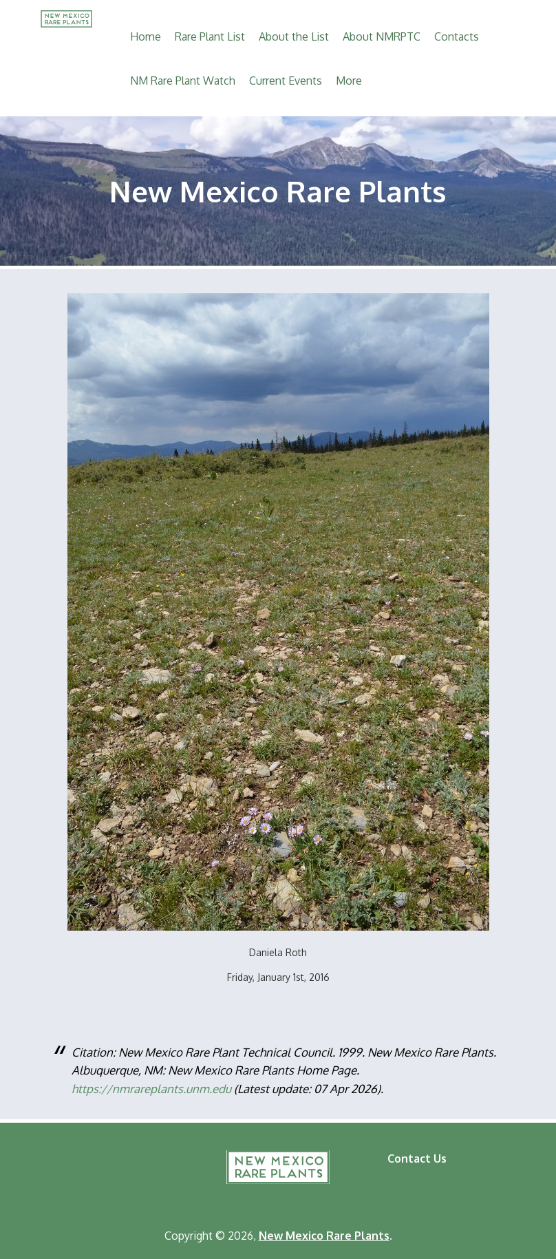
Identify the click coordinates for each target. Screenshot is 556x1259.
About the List (294, 36)
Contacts (456, 36)
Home (145, 36)
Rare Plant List (210, 36)
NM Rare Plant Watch (182, 80)
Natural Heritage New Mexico (135, 1171)
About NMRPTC (381, 36)
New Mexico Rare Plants (278, 1167)
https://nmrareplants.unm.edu (151, 1088)
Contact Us (417, 1158)
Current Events (285, 80)
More (349, 80)
